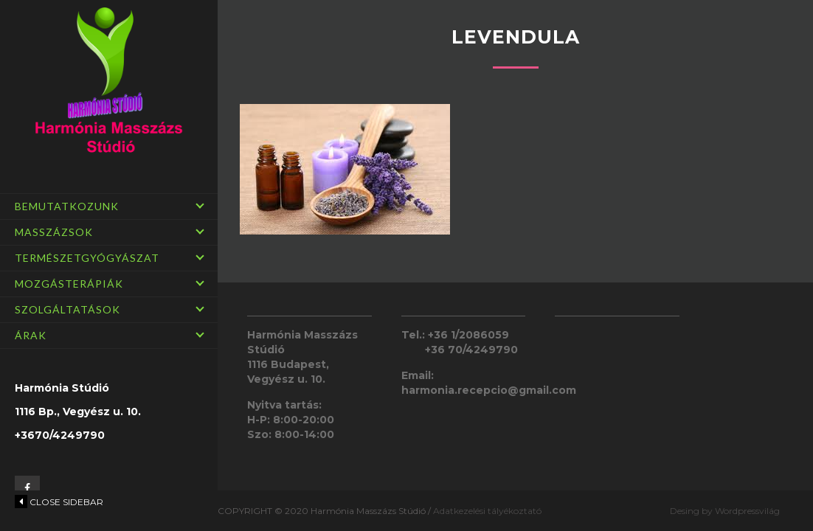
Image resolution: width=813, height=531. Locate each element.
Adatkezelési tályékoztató (487, 510)
